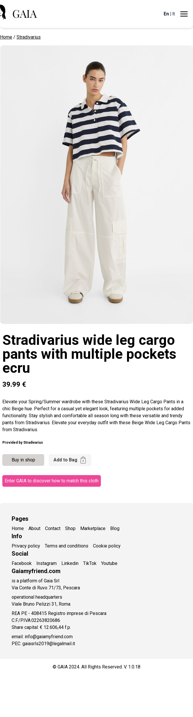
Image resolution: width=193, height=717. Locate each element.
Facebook (22, 563)
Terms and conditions (66, 546)
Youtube (109, 563)
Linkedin (69, 563)
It (173, 14)
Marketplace (93, 528)
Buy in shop (23, 460)
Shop (70, 528)
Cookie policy (107, 546)
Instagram (46, 563)
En (166, 14)
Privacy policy (26, 546)
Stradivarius (29, 37)
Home (6, 37)
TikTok (89, 563)
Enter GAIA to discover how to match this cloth (52, 481)
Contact (52, 528)
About (34, 528)
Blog (114, 528)
